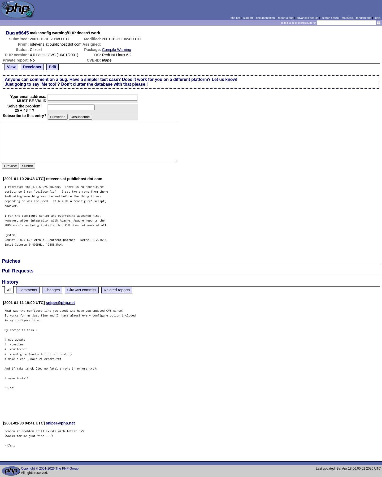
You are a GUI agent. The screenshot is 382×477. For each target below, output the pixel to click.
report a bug (285, 17)
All (9, 290)
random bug (363, 17)
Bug (10, 33)
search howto (330, 17)
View (11, 67)
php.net (235, 17)
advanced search (307, 17)
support (248, 17)
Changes (52, 290)
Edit (52, 67)
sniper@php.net (60, 303)
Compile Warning (116, 49)
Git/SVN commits (81, 290)
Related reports (117, 290)
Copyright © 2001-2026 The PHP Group (50, 468)
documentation (265, 17)
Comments (28, 290)
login (378, 17)
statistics (347, 17)
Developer (32, 67)
